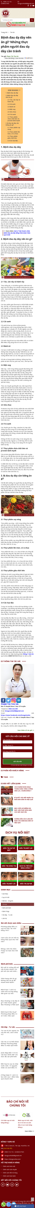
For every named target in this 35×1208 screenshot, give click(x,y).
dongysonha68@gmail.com (26, 2)
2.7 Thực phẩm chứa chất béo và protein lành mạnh (14, 118)
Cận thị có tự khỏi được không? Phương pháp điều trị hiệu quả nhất (10, 1043)
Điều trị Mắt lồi (8, 884)
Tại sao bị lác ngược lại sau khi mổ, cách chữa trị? (10, 1032)
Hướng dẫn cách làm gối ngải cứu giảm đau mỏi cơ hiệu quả (23, 821)
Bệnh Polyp (5, 911)
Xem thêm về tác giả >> (26, 730)
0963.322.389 (13, 709)
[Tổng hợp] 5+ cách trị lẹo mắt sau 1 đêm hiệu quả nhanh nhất (10, 1077)
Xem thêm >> (29, 1131)
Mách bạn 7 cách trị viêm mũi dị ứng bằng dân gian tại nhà (9, 991)
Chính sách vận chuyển (10, 1169)
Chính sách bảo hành (9, 1176)
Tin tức (12, 32)
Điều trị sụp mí (26, 884)
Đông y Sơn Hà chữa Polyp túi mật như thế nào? (9, 950)
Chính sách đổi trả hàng (10, 1173)
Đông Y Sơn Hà (28, 654)
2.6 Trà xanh (12, 114)
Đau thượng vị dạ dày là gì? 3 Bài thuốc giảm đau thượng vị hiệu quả (10, 1003)
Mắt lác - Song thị (7, 901)
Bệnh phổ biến (6, 908)
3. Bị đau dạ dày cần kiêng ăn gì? (12, 124)
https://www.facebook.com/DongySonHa (15, 715)
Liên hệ (4, 918)
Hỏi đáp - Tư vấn (6, 915)
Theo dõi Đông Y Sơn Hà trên (18, 58)
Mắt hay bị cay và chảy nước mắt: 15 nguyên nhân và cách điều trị (9, 1066)
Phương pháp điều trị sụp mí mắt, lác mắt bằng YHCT (9, 928)
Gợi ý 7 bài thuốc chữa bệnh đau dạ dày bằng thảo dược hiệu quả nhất (17, 233)
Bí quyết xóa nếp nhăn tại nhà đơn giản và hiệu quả (23, 798)
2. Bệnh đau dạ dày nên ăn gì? (12, 96)
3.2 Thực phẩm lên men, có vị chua (14, 133)
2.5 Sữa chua (12, 112)
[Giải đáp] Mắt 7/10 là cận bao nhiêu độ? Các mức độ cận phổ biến (9, 1054)
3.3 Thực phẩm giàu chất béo (12, 137)
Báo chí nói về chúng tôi (17, 1103)
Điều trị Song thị (9, 866)
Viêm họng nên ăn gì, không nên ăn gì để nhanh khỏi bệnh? (9, 980)
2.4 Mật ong (12, 109)
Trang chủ (4, 32)
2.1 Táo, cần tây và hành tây (14, 100)
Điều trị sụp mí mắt (9, 849)
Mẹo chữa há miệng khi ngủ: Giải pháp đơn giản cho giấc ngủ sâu (23, 810)
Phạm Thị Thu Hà (12, 56)
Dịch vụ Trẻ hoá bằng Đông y (26, 867)
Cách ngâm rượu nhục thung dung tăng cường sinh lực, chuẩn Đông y (23, 789)
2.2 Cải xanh (12, 104)
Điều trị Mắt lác (26, 848)
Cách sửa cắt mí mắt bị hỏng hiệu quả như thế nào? (10, 939)
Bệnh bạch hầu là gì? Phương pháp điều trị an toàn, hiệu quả (9, 1014)
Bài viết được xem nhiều (11, 923)
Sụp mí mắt (5, 897)
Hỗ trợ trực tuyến (20, 1206)
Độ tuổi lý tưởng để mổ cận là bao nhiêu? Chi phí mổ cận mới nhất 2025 (10, 970)
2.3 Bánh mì (12, 107)
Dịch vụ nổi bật (17, 832)
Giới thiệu (4, 894)
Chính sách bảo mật (9, 1166)
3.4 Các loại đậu (13, 141)
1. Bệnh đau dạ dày (12, 93)
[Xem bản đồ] (7, 1148)
